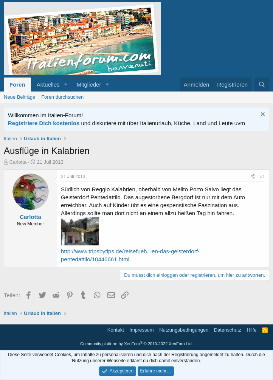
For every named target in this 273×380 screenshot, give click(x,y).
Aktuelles (48, 84)
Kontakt (115, 330)
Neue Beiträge (19, 97)
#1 (262, 176)
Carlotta (18, 162)
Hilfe (252, 330)
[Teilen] (252, 176)
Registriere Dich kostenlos (43, 123)
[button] (65, 85)
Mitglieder (88, 84)
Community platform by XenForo (136, 343)
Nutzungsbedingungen (183, 330)
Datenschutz (227, 330)
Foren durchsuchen (62, 97)
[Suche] (261, 85)
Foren (17, 84)
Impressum (141, 330)
